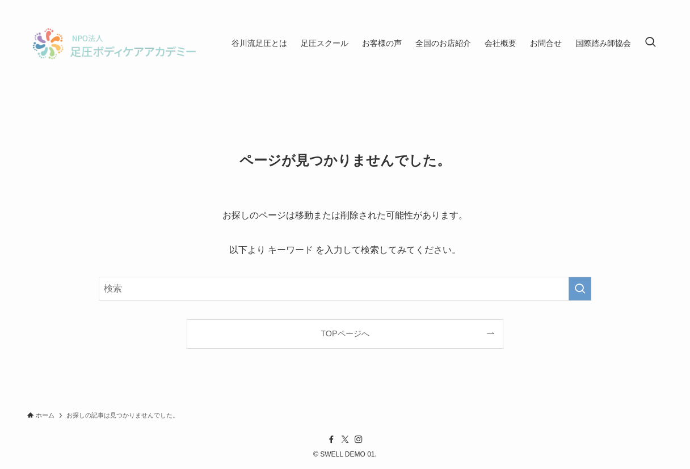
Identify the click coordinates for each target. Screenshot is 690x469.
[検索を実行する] (580, 289)
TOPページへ (345, 333)
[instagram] (359, 439)
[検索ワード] (345, 289)
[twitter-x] (345, 439)
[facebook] (331, 439)
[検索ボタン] (650, 43)
